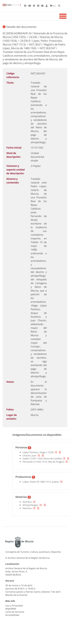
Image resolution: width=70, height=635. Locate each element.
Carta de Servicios (14, 611)
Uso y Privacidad (14, 605)
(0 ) (53, 5)
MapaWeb (10, 608)
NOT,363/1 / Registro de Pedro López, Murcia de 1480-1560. (34, 46)
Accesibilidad (12, 615)
